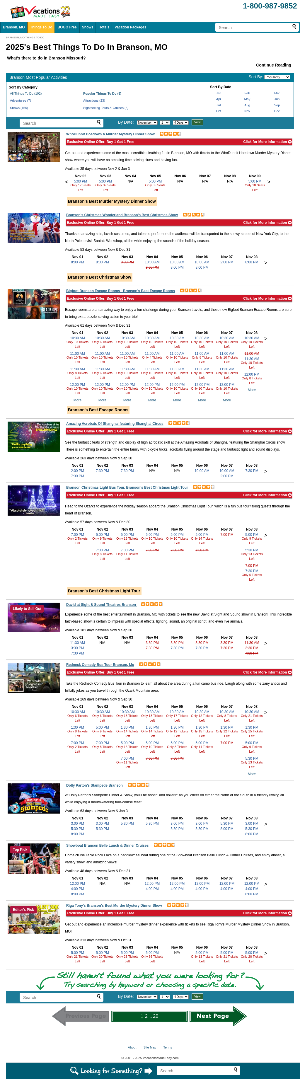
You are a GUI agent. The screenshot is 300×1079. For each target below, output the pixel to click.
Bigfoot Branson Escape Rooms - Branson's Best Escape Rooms (120, 291)
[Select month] (147, 122)
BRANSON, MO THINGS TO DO (25, 37)
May (247, 99)
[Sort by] (277, 77)
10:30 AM (77, 338)
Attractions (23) (94, 100)
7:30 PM (77, 476)
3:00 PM (77, 823)
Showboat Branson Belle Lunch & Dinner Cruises (107, 845)
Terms (167, 1047)
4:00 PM (77, 889)
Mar (277, 93)
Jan (218, 93)
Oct (218, 111)
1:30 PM (77, 727)
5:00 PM (80, 181)
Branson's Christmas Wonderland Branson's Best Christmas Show (122, 215)
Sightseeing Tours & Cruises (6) (105, 108)
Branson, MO (14, 27)
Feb (247, 93)
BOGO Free (66, 27)
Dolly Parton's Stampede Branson (94, 785)
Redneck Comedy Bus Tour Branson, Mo (100, 665)
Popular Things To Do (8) (102, 93)
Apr (218, 99)
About (132, 1047)
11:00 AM (77, 354)
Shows (87, 27)
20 (155, 1016)
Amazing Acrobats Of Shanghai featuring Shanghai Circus (114, 424)
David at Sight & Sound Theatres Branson (101, 605)
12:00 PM (77, 385)
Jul (219, 105)
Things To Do (41, 27)
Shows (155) (19, 108)
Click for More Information (267, 142)
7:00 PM (77, 535)
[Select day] (165, 122)
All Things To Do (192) (26, 93)
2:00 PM (226, 262)
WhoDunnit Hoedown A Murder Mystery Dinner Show (110, 134)
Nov (247, 111)
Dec (277, 111)
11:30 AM (77, 369)
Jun (277, 99)
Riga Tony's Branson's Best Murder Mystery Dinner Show (114, 906)
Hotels (103, 27)
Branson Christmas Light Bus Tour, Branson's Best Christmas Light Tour (127, 487)
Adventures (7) (20, 100)
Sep (277, 105)
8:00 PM (77, 262)
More (77, 400)
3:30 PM (77, 648)
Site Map (150, 1047)
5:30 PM (251, 550)
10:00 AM (152, 262)
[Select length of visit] (181, 122)
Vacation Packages (130, 27)
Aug (247, 105)
